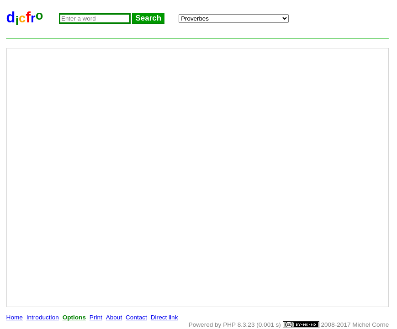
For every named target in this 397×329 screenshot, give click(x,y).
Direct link (164, 317)
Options (74, 317)
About (114, 317)
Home (14, 317)
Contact (136, 317)
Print (96, 317)
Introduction (42, 317)
